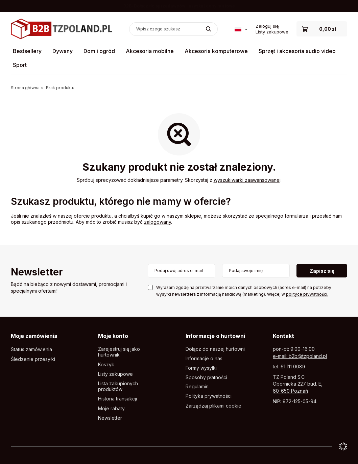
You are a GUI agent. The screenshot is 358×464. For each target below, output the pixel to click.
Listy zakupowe (272, 31)
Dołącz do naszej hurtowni (215, 349)
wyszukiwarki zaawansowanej (247, 180)
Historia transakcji (117, 398)
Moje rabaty (111, 408)
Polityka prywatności (209, 396)
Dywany (62, 51)
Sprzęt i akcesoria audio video (297, 51)
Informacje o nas (204, 358)
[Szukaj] (208, 29)
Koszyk (106, 364)
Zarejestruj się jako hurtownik (119, 352)
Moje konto (113, 336)
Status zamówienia (31, 349)
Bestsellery (27, 51)
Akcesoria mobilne (150, 51)
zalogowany (157, 222)
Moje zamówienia (34, 336)
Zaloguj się (267, 26)
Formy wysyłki (201, 368)
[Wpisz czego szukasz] (173, 29)
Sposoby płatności (206, 377)
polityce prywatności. (307, 294)
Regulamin (197, 386)
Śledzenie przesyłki (33, 359)
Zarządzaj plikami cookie (213, 406)
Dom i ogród (99, 51)
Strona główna (25, 87)
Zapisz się (322, 271)
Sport (20, 65)
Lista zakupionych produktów (118, 386)
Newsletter (37, 272)
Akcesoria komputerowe (216, 51)
